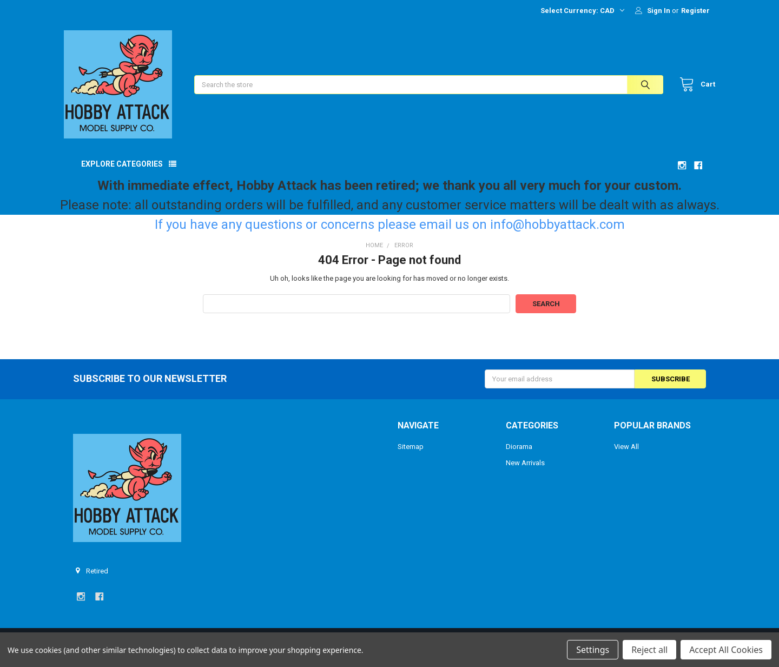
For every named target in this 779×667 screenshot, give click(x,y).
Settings (592, 650)
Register (695, 10)
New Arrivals (525, 471)
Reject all (649, 650)
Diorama (519, 456)
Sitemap (411, 456)
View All (626, 456)
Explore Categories (122, 172)
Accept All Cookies (726, 650)
